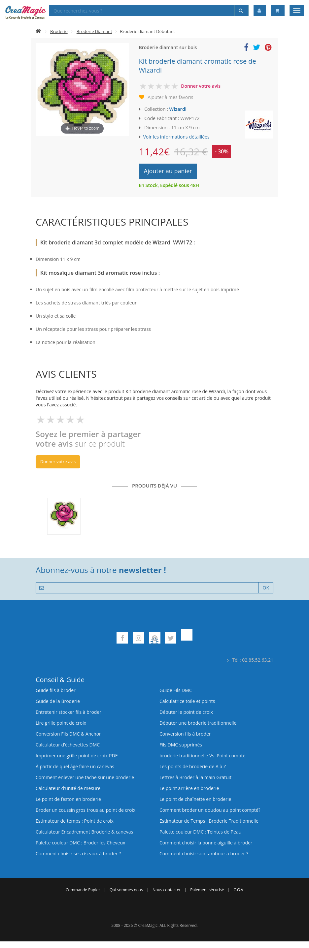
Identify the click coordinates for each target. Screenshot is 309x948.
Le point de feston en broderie (68, 799)
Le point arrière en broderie (189, 788)
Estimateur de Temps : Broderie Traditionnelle (208, 821)
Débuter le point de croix (186, 712)
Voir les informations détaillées (176, 137)
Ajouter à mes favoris (170, 97)
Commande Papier (83, 890)
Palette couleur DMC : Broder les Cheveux (80, 842)
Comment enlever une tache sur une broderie (85, 777)
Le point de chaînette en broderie (195, 799)
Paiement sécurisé (207, 890)
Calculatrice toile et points (187, 701)
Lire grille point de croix (61, 723)
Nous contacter (167, 890)
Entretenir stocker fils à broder (68, 712)
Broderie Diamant (94, 31)
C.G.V (238, 890)
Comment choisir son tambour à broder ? (203, 853)
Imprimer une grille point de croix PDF (77, 755)
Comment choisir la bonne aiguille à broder (206, 842)
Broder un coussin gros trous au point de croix (85, 810)
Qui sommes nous (126, 890)
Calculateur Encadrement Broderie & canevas (84, 832)
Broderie (59, 31)
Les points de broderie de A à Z (192, 766)
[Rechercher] (241, 10)
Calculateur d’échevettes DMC (68, 745)
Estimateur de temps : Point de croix (75, 821)
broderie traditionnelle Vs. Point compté (202, 755)
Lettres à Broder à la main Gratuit (195, 777)
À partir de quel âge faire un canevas (75, 766)
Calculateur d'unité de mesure (68, 788)
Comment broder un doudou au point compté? (209, 810)
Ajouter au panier (168, 171)
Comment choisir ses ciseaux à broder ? (78, 853)
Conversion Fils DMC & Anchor (68, 734)
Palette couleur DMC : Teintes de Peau (200, 832)
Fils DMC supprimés (180, 745)
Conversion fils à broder (185, 734)
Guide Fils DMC (175, 690)
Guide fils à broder (56, 690)
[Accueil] (38, 31)
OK (266, 588)
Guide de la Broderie (58, 701)
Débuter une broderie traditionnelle (197, 723)
